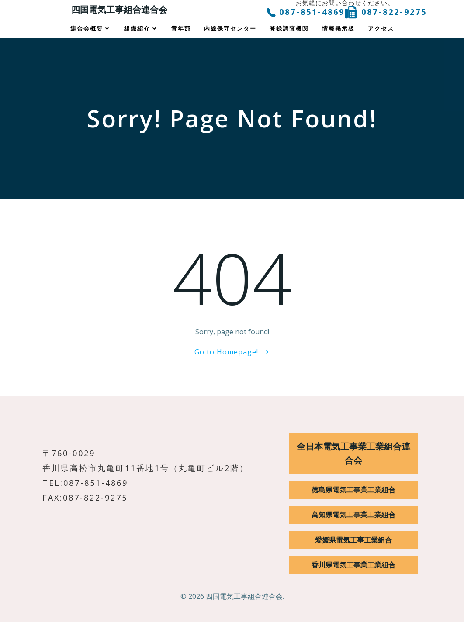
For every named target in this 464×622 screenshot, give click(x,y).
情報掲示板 (338, 28)
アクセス (381, 28)
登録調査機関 (289, 28)
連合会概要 (90, 28)
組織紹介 (141, 28)
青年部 (181, 28)
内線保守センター (230, 28)
